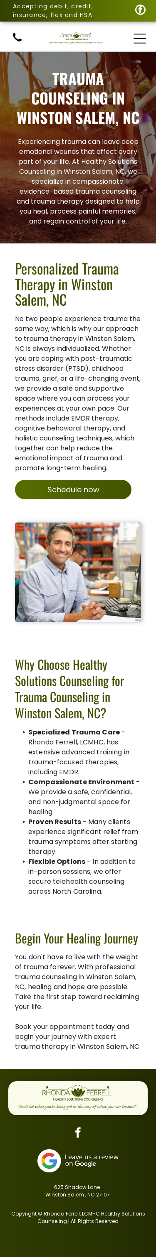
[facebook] (140, 11)
